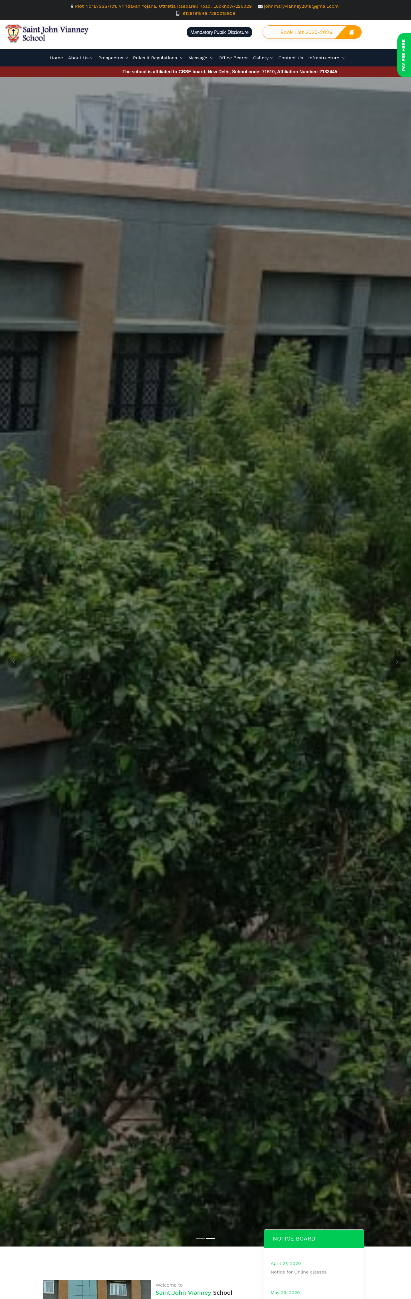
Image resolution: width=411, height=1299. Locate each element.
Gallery (261, 57)
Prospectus (110, 57)
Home (56, 57)
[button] (14, 662)
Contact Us (290, 57)
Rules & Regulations (156, 57)
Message (198, 57)
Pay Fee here (403, 55)
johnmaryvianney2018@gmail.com (301, 6)
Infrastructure (324, 57)
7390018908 (222, 13)
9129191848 (194, 13)
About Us (78, 57)
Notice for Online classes (299, 1295)
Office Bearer (233, 57)
